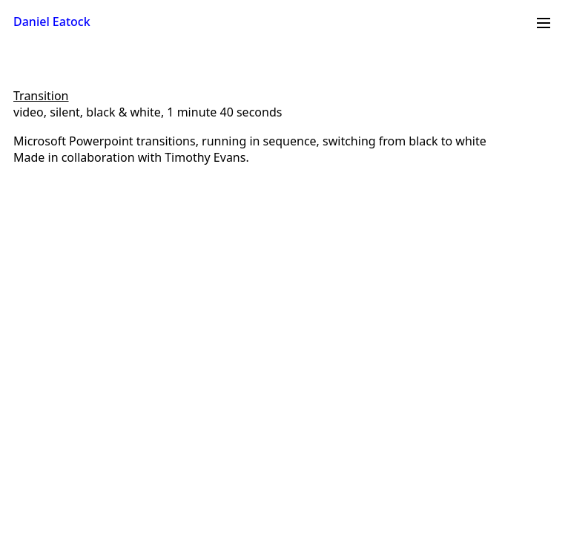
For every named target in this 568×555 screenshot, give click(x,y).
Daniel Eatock (51, 21)
